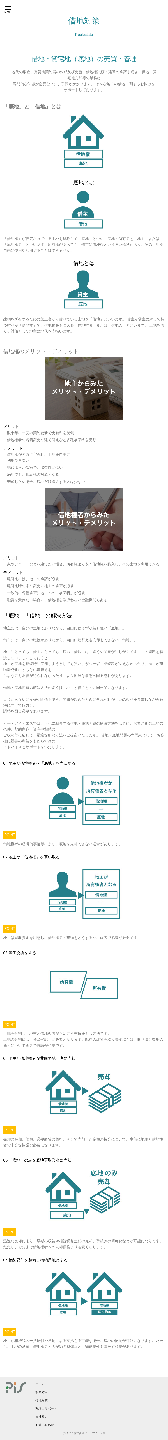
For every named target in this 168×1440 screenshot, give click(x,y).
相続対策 (41, 1392)
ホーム (40, 1384)
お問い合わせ (44, 1425)
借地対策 (41, 1400)
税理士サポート (46, 1408)
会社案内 (41, 1417)
